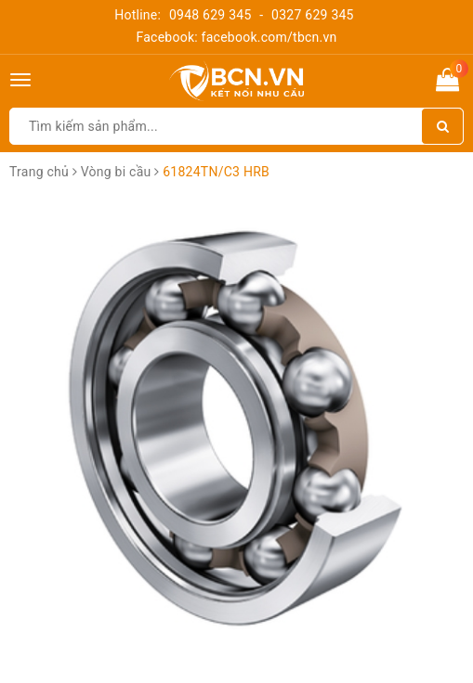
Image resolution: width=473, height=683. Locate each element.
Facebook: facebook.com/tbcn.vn (236, 37)
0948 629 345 (210, 14)
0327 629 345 (312, 14)
